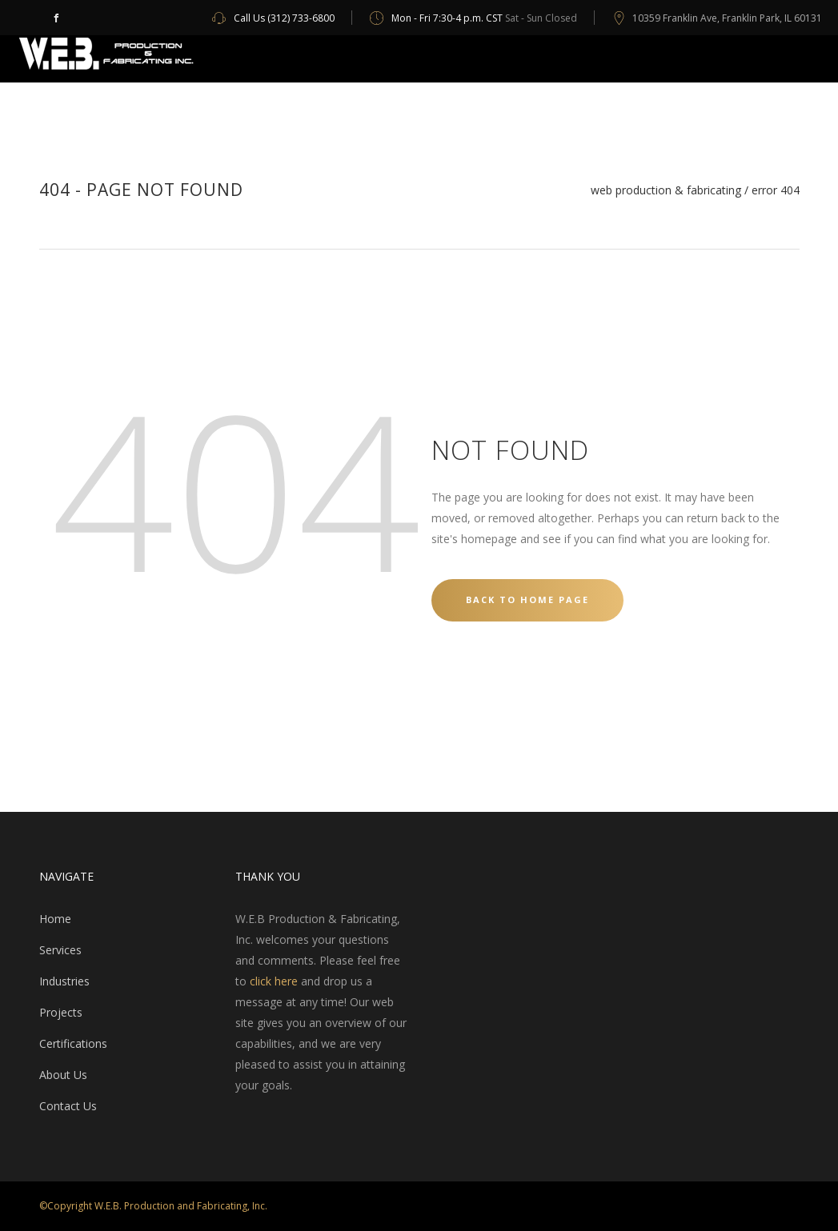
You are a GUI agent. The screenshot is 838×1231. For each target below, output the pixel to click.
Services (60, 949)
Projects (60, 1012)
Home (55, 918)
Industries (64, 981)
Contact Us (68, 1105)
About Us (63, 1074)
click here (274, 981)
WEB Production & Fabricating (666, 190)
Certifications (73, 1043)
